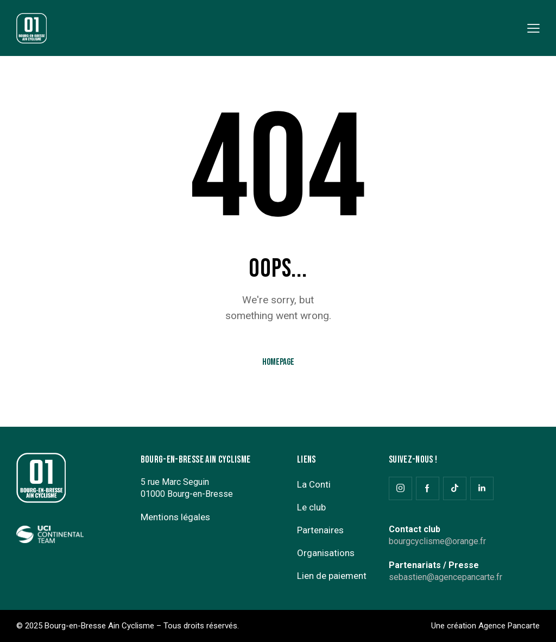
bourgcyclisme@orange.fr (437, 541)
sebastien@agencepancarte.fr (445, 577)
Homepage (278, 362)
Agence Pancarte (509, 626)
